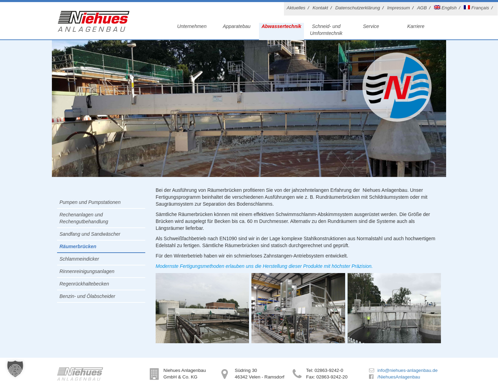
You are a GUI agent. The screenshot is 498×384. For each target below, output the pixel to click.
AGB (422, 7)
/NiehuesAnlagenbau (398, 377)
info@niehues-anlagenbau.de (407, 370)
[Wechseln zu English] (446, 9)
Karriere (415, 26)
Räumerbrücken (77, 246)
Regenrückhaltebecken (84, 284)
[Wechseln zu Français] (477, 9)
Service (371, 26)
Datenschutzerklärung (357, 7)
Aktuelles (296, 7)
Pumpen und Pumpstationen (90, 202)
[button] (15, 369)
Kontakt (320, 7)
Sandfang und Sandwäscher (89, 234)
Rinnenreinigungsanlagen (86, 271)
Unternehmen (191, 26)
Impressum (398, 7)
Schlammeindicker (79, 259)
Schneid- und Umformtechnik (326, 30)
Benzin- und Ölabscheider (87, 296)
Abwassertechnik (281, 26)
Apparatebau (236, 26)
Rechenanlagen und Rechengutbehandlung (83, 218)
